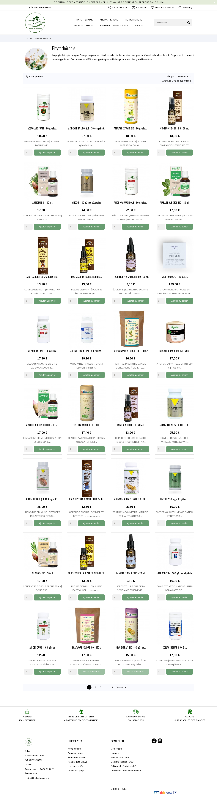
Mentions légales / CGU (122, 758)
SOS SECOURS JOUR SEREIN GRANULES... (86, 570)
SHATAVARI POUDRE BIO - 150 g (86, 644)
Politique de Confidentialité (123, 763)
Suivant (121, 684)
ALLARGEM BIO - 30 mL (42, 570)
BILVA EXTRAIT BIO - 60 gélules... (130, 644)
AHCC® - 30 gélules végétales (86, 200)
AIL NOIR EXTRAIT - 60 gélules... (42, 348)
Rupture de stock (91, 668)
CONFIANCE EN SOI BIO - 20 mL (174, 126)
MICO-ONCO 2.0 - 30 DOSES (175, 274)
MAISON (139, 25)
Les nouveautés (75, 763)
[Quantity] (28, 150)
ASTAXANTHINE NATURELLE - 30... (174, 422)
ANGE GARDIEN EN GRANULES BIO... (42, 274)
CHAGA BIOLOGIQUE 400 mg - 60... (42, 496)
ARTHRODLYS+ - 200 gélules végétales (174, 570)
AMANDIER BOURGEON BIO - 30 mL (42, 422)
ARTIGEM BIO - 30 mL (42, 200)
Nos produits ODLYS (78, 758)
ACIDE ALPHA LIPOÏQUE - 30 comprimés (86, 126)
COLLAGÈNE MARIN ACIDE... (175, 644)
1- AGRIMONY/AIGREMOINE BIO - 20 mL (130, 274)
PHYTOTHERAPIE (84, 20)
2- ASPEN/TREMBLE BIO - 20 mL (130, 570)
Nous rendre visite (76, 754)
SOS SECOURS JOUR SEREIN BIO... (86, 274)
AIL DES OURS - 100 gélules (42, 644)
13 (111, 684)
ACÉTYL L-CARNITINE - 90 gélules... (86, 348)
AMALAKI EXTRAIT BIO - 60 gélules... (130, 126)
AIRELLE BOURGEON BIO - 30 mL (174, 200)
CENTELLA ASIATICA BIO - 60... (86, 422)
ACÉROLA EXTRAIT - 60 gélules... (42, 126)
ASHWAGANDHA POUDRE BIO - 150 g (131, 348)
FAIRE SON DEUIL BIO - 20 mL (130, 422)
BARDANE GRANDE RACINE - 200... (174, 348)
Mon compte (116, 745)
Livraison (115, 749)
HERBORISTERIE (133, 20)
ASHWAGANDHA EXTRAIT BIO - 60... (130, 496)
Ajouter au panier (47, 150)
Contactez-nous (117, 7)
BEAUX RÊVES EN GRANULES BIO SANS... (86, 496)
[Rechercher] (173, 22)
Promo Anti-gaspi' (76, 767)
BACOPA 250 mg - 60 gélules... (174, 496)
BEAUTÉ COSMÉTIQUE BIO (114, 25)
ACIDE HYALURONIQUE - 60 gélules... (130, 200)
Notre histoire (74, 745)
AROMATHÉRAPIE (109, 20)
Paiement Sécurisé (120, 754)
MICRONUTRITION (83, 25)
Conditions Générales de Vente (126, 767)
